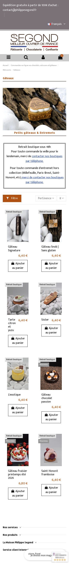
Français (57, 24)
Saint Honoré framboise (49, 472)
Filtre (12, 198)
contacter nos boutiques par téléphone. (44, 159)
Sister (45, 319)
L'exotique (14, 394)
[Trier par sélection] (45, 198)
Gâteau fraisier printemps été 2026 (17, 474)
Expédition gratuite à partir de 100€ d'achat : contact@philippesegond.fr (30, 8)
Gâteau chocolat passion (46, 398)
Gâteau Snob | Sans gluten (50, 248)
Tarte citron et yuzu (12, 325)
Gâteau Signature (14, 248)
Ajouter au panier (18, 265)
